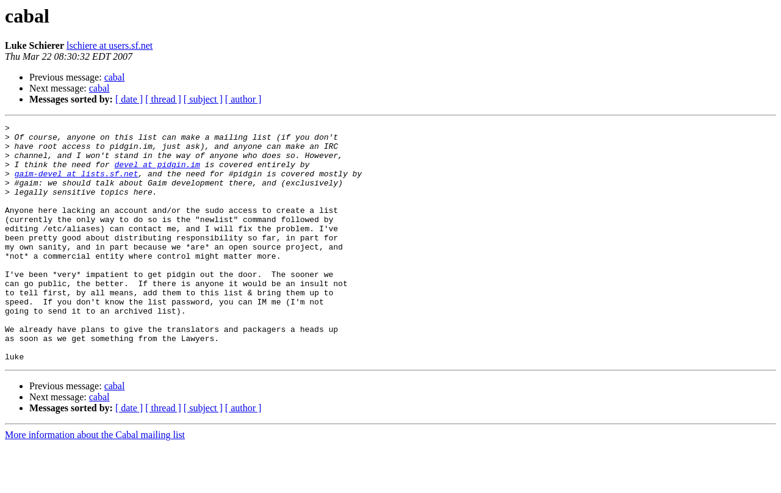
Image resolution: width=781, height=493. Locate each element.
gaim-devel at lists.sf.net (77, 184)
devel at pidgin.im (157, 173)
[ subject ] (203, 99)
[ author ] (243, 99)
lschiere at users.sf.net (110, 45)
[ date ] (129, 99)
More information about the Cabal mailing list (95, 482)
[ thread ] (163, 99)
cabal (114, 77)
